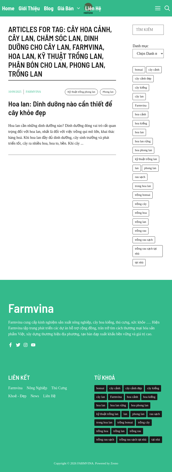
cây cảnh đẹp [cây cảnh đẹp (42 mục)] (143, 78)
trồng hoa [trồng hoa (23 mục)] (141, 212)
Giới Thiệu (29, 8)
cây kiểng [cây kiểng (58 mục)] (141, 87)
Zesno (114, 463)
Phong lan (108, 91)
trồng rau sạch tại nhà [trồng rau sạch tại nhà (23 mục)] (146, 251)
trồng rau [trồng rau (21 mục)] (140, 230)
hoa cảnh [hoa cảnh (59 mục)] (140, 114)
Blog (48, 8)
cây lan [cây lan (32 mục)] (139, 96)
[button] (167, 8)
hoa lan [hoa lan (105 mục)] (139, 132)
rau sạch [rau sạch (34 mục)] (140, 177)
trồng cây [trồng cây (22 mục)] (141, 204)
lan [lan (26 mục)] (137, 168)
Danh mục (140, 46)
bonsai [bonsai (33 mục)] (139, 69)
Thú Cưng (59, 388)
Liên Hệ (93, 8)
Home (8, 8)
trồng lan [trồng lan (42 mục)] (140, 221)
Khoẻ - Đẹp (17, 396)
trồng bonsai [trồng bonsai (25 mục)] (142, 194)
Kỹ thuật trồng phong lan (81, 91)
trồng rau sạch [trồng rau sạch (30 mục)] (144, 239)
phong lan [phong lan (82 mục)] (150, 168)
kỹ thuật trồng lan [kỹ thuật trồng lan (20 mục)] (146, 159)
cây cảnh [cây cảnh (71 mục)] (153, 69)
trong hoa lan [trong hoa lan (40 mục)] (143, 186)
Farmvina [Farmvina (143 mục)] (140, 105)
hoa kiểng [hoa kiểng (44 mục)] (141, 123)
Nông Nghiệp (37, 388)
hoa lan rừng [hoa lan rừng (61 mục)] (143, 141)
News (35, 396)
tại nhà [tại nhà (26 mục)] (139, 262)
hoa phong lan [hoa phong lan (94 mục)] (143, 150)
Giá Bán (70, 8)
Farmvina (33, 91)
